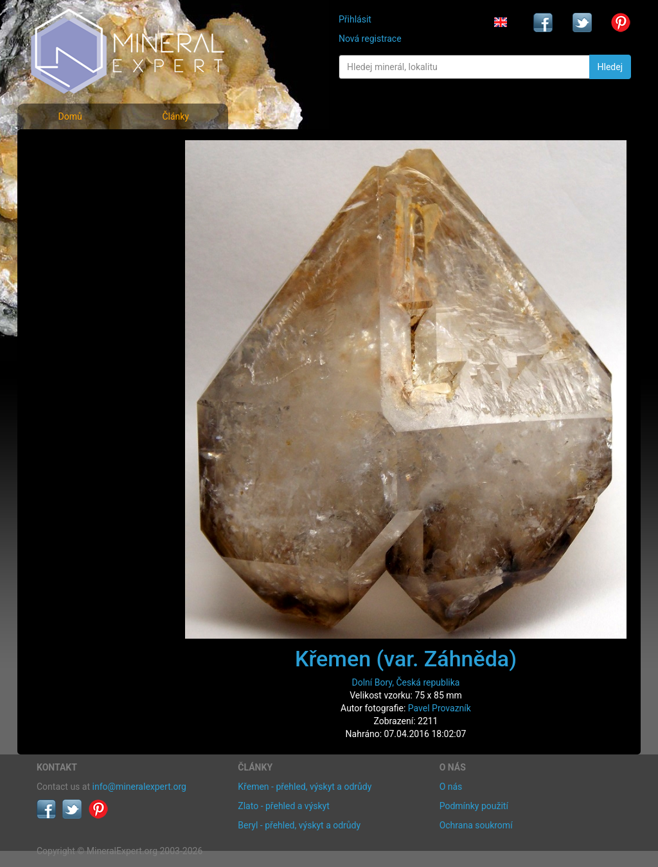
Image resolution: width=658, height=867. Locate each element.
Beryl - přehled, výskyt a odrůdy (299, 825)
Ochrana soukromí (476, 825)
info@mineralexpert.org (139, 786)
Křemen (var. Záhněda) (406, 658)
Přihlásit (355, 19)
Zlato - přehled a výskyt (283, 806)
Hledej (610, 67)
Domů (70, 116)
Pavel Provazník (439, 708)
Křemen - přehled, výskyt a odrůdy (304, 786)
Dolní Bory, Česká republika (406, 682)
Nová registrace (370, 38)
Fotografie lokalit (81, 205)
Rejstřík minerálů (81, 176)
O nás (451, 786)
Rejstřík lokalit (74, 233)
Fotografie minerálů (88, 148)
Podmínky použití (474, 806)
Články (175, 116)
